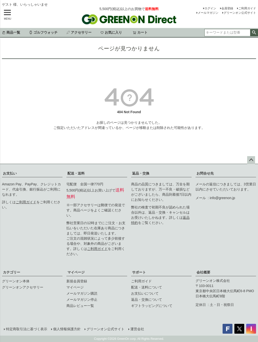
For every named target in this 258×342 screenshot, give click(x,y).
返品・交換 (140, 173)
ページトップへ (251, 160)
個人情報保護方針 (67, 329)
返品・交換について (146, 299)
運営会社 (137, 329)
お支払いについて (145, 293)
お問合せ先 (205, 173)
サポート (139, 272)
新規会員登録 (76, 281)
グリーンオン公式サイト (240, 12)
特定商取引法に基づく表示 (26, 329)
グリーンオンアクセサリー (22, 287)
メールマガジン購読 (81, 293)
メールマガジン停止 (81, 299)
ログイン (210, 8)
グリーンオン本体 (16, 281)
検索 (254, 32)
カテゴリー (11, 272)
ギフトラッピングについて (151, 306)
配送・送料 (76, 173)
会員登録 (227, 8)
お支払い (10, 173)
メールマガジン (208, 12)
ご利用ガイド (247, 8)
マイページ (76, 272)
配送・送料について (146, 287)
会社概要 (203, 272)
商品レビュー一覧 (80, 306)
